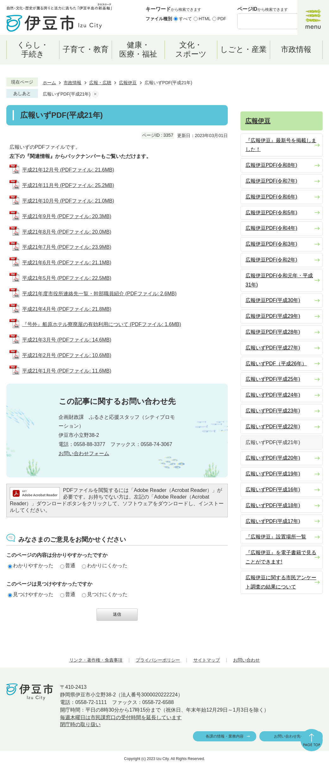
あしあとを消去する (95, 94)
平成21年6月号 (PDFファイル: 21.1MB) (66, 262)
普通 (67, 565)
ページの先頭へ (312, 740)
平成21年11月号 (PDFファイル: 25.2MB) (68, 185)
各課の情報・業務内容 (225, 736)
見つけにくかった (104, 594)
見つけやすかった (30, 594)
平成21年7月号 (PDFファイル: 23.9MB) (66, 247)
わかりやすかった (30, 565)
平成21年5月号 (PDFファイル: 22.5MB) (66, 278)
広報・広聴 (100, 82)
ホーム (49, 82)
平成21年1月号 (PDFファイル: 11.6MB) (66, 371)
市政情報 (72, 82)
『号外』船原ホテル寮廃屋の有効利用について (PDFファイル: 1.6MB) (101, 324)
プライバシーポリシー (158, 660)
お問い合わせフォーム (84, 453)
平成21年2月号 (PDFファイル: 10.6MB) (66, 355)
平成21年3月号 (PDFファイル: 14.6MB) (66, 340)
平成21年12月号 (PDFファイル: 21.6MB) (68, 170)
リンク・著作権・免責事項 (95, 660)
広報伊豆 (128, 82)
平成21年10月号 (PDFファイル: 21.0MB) (68, 201)
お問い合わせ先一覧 (291, 736)
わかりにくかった (104, 565)
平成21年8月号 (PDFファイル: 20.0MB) (66, 232)
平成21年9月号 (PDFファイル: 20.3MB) (66, 216)
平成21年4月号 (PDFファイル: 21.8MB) (66, 309)
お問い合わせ (246, 660)
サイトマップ (206, 660)
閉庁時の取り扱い (80, 724)
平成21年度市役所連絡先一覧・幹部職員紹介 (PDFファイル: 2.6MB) (99, 293)
